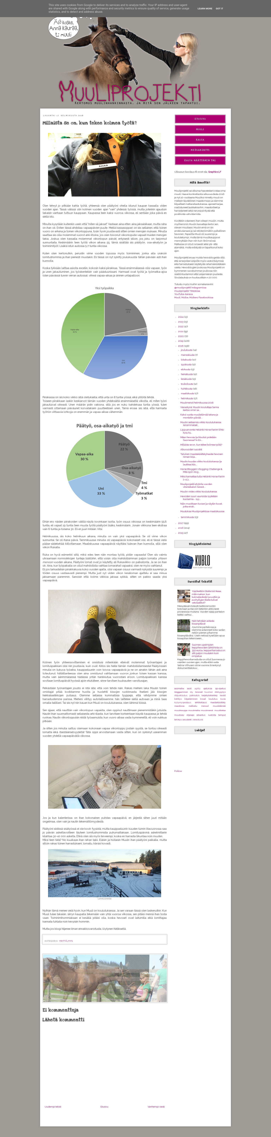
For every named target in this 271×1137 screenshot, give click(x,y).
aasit (189, 688)
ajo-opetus (220, 688)
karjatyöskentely (210, 695)
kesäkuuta (186, 378)
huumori (208, 692)
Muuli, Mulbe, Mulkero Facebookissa (193, 297)
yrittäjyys (66, 941)
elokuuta (186, 369)
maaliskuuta (188, 393)
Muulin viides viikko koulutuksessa (198, 491)
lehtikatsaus (201, 702)
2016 (181, 527)
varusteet (187, 719)
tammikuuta (188, 517)
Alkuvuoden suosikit (191, 449)
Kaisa (200, 139)
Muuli (200, 129)
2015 (181, 532)
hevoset (199, 692)
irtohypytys (220, 692)
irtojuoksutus (180, 695)
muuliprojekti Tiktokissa (187, 290)
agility (198, 688)
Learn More (205, 8)
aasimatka (179, 688)
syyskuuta (186, 364)
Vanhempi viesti (156, 1106)
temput (222, 715)
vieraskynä (198, 719)
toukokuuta (187, 383)
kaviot (223, 695)
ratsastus (200, 715)
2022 (181, 326)
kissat (203, 699)
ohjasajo (190, 715)
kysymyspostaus (182, 702)
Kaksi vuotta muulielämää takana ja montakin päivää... (199, 416)
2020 (181, 336)
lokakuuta (186, 359)
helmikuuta (187, 398)
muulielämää (219, 706)
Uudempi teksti (53, 1106)
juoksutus (194, 695)
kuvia (223, 699)
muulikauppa (180, 710)
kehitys (178, 699)
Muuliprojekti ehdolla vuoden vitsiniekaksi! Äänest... (196, 485)
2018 (181, 345)
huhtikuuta (187, 388)
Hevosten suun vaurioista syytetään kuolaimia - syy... (199, 497)
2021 (181, 331)
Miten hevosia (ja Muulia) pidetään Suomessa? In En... (198, 438)
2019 (181, 340)
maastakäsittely (218, 702)
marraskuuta (188, 354)
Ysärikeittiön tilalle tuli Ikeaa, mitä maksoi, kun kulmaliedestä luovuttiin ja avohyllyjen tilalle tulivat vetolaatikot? (207, 597)
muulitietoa (220, 710)
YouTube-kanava (183, 294)
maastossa (179, 706)
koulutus (213, 699)
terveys (178, 719)
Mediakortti (200, 150)
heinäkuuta (187, 374)
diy (191, 692)
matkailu (193, 706)
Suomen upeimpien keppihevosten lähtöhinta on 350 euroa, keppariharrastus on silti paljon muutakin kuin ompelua (208, 650)
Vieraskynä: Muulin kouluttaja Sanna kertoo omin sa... (199, 408)
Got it (219, 8)
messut (205, 706)
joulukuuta (187, 349)
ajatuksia (208, 688)
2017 (181, 523)
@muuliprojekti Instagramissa (190, 287)
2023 (181, 321)
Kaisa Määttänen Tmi (200, 160)
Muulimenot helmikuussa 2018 (197, 402)
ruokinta (212, 715)
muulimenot (207, 710)
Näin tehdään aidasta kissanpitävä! (203, 622)
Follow (178, 771)
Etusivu (104, 1106)
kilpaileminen (191, 699)
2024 (181, 316)
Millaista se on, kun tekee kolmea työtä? (201, 444)
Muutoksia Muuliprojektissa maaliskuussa (202, 511)
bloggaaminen (181, 692)
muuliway (179, 715)
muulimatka (194, 710)
